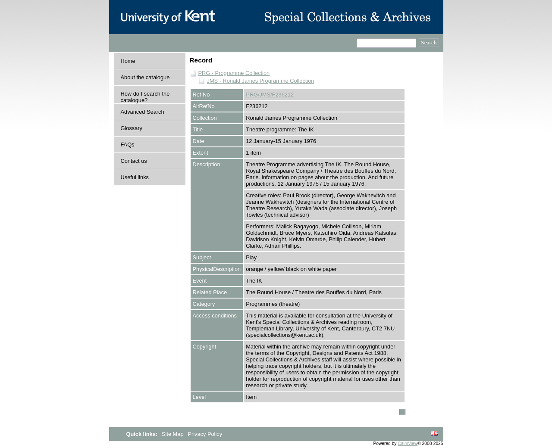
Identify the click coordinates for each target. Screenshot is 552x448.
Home (128, 61)
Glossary (132, 128)
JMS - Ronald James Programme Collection (260, 81)
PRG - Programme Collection (234, 73)
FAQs (128, 144)
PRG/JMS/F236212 (270, 94)
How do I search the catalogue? (145, 96)
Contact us (134, 161)
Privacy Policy (205, 434)
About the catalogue (145, 77)
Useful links (135, 177)
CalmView (407, 443)
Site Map (173, 434)
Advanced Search (142, 112)
